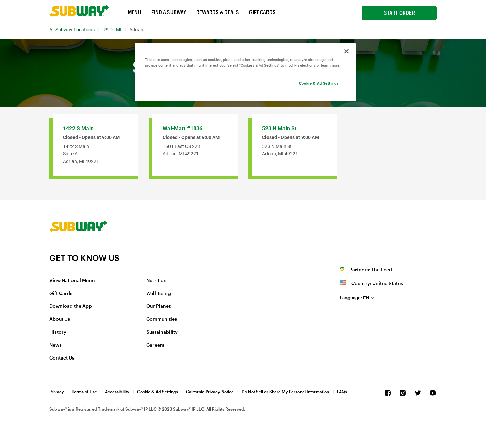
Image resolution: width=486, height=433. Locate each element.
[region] (245, 72)
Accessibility (117, 392)
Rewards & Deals (217, 12)
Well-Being (158, 293)
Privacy (56, 392)
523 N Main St (279, 128)
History (57, 332)
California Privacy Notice (210, 392)
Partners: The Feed (370, 270)
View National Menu (72, 280)
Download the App (70, 306)
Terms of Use (84, 392)
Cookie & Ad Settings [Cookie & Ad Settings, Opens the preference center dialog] (319, 83)
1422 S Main (78, 128)
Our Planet (158, 306)
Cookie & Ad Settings (157, 392)
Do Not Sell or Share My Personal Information (285, 392)
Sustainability (162, 332)
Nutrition (156, 280)
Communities (161, 319)
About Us (59, 319)
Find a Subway (168, 12)
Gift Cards (262, 12)
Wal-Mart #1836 (182, 128)
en (354, 298)
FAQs (342, 392)
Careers (155, 345)
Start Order (399, 13)
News (55, 345)
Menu (134, 12)
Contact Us (62, 358)
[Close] (346, 51)
